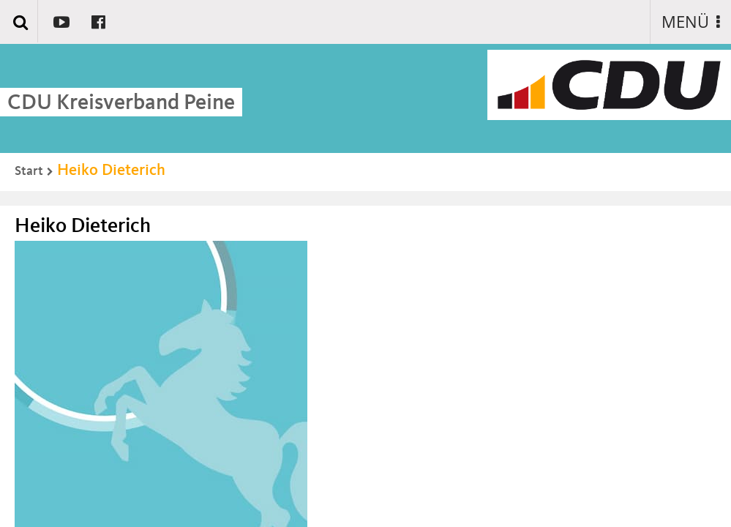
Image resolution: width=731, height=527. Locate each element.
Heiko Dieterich (111, 170)
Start (29, 171)
